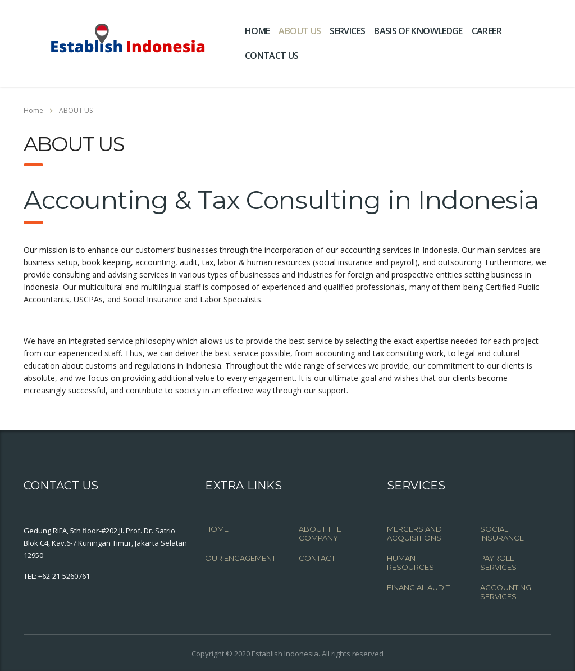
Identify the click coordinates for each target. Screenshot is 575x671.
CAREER (486, 31)
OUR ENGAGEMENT (240, 558)
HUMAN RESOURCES (410, 563)
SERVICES (347, 31)
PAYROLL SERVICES (498, 563)
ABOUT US (300, 31)
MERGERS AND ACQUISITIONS (414, 533)
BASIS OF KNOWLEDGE (418, 31)
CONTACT (317, 558)
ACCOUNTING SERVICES (505, 592)
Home (33, 110)
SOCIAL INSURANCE (502, 533)
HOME (257, 31)
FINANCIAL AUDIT (418, 587)
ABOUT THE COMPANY (320, 533)
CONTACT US (272, 55)
